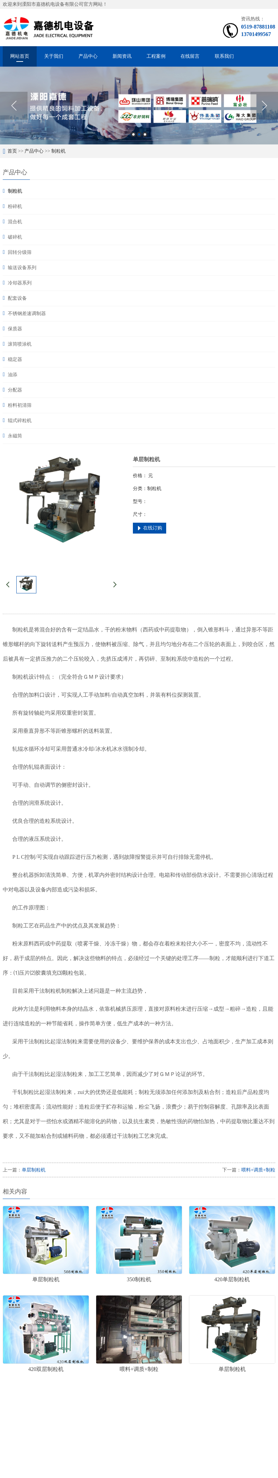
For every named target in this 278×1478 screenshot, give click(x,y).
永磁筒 (15, 435)
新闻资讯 (122, 56)
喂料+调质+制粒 (258, 1169)
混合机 (15, 221)
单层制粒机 (34, 1169)
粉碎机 (15, 206)
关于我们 (53, 56)
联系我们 (224, 56)
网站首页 (19, 56)
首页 (12, 151)
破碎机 (15, 237)
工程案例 (156, 56)
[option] (139, 105)
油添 (12, 374)
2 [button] (139, 134)
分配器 (15, 390)
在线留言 (189, 56)
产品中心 (88, 56)
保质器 (15, 328)
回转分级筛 (20, 252)
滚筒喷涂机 (20, 344)
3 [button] (145, 134)
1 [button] (133, 134)
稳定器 (15, 359)
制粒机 (58, 151)
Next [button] (264, 106)
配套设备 (17, 298)
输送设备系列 (22, 267)
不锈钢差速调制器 (27, 313)
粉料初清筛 (20, 405)
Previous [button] (14, 106)
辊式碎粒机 (20, 420)
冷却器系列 (20, 282)
